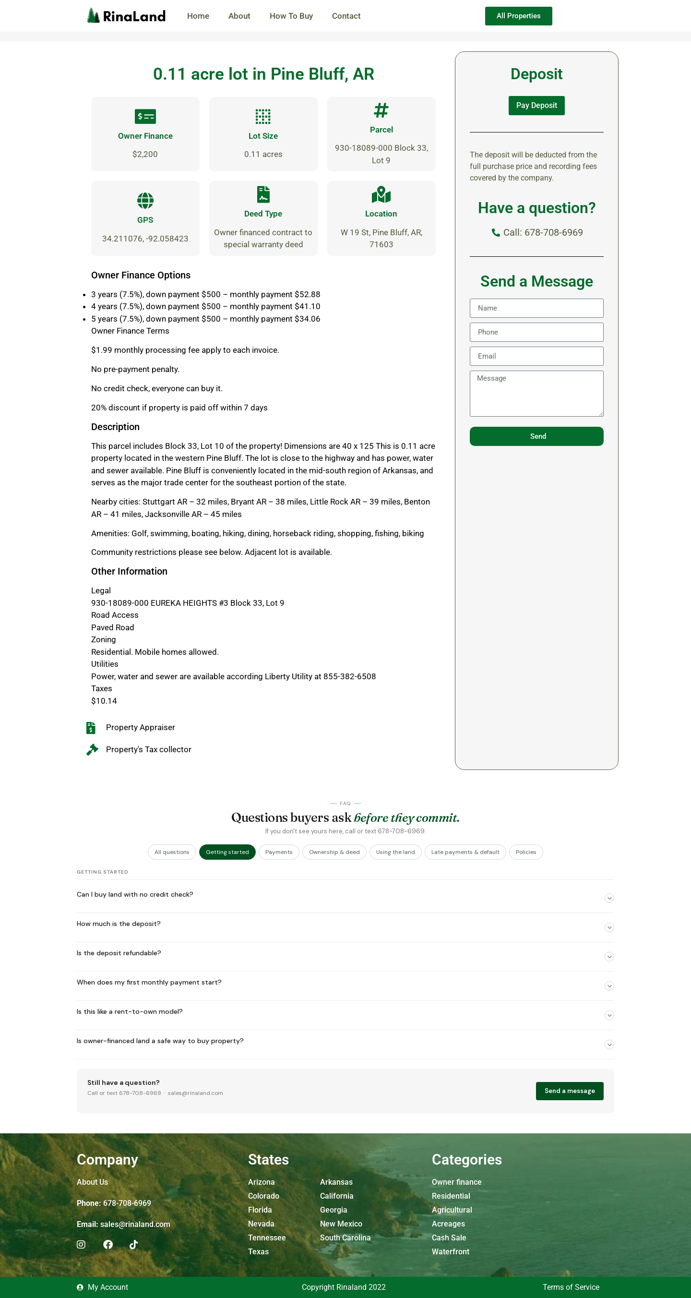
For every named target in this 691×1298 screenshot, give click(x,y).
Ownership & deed (334, 852)
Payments (279, 852)
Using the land (395, 852)
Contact (346, 16)
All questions (172, 852)
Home (198, 16)
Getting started (227, 852)
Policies (526, 852)
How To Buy (291, 16)
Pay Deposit (536, 105)
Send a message (570, 1091)
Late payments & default (465, 852)
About (239, 16)
